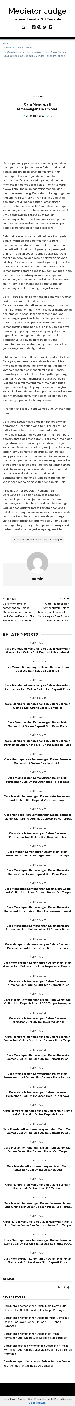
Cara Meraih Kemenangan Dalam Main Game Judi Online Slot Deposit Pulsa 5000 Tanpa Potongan (37, 1001)
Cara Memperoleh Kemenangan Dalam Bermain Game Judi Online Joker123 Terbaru (37, 1186)
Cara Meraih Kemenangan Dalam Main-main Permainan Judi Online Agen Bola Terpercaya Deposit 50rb (37, 854)
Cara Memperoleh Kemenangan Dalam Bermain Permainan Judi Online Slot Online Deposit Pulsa (37, 742)
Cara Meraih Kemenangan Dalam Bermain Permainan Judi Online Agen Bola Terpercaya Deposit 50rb (37, 1094)
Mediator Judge (37, 11)
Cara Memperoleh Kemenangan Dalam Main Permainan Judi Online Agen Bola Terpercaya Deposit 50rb (37, 780)
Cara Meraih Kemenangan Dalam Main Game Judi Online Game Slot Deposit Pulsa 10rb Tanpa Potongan (37, 1149)
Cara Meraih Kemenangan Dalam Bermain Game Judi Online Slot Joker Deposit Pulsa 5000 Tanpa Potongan (37, 1322)
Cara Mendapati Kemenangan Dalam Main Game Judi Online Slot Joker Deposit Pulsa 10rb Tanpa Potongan (37, 891)
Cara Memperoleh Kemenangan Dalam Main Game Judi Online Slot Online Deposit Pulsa (37, 1112)
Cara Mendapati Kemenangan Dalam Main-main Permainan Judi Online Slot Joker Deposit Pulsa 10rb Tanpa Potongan (37, 687)
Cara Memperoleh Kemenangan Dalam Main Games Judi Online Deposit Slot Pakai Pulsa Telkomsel (38, 724)
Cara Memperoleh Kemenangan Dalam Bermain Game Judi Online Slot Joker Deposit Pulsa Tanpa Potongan (38, 1038)
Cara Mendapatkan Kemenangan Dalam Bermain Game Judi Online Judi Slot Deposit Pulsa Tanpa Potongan (37, 817)
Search (9, 1279)
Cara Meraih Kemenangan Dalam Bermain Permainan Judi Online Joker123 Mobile (37, 1020)
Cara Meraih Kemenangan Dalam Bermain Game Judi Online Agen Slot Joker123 (37, 669)
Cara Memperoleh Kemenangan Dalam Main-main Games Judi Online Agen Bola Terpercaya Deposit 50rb (37, 965)
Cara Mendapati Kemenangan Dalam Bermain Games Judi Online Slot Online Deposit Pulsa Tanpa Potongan (37, 1057)
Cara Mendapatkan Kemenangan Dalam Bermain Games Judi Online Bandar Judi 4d (37, 761)
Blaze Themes (37, 1402)
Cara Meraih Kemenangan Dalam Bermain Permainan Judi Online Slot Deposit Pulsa (37, 835)
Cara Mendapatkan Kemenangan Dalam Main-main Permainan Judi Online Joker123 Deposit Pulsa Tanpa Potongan (38, 1350)
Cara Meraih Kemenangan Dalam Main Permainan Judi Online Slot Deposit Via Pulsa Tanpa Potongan (37, 798)
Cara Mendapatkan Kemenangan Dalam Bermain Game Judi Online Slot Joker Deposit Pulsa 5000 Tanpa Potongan (37, 1242)
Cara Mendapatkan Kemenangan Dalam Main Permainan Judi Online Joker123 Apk (37, 1168)
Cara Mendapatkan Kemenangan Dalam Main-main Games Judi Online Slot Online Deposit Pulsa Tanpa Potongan (37, 1131)
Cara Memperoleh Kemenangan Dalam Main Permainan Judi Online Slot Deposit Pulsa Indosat (37, 1075)
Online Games (37, 96)
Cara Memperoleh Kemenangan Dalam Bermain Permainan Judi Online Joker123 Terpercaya (37, 946)
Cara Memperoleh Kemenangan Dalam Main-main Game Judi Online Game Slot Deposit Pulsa (37, 1260)
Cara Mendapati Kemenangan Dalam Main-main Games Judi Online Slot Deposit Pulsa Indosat (37, 650)
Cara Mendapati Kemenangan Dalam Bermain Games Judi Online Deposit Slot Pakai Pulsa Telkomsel (37, 872)
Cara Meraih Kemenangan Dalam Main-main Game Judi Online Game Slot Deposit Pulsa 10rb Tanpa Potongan (37, 1223)
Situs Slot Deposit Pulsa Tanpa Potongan (37, 539)
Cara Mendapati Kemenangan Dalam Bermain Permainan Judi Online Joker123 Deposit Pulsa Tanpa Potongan (37, 928)
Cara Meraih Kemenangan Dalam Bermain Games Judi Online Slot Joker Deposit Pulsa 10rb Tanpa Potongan (37, 1205)
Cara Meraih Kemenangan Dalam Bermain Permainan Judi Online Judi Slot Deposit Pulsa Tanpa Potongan (37, 983)
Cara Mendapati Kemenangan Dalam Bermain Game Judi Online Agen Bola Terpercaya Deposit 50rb (37, 909)
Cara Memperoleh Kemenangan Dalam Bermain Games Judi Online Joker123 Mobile (37, 705)
